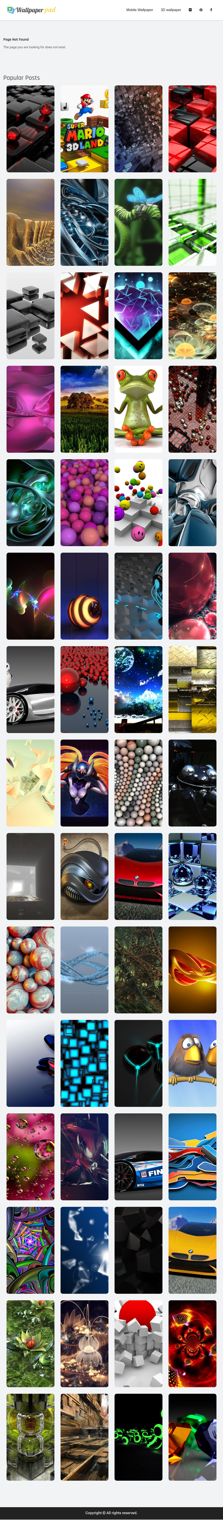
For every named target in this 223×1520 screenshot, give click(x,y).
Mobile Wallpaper (139, 10)
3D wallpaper (171, 10)
